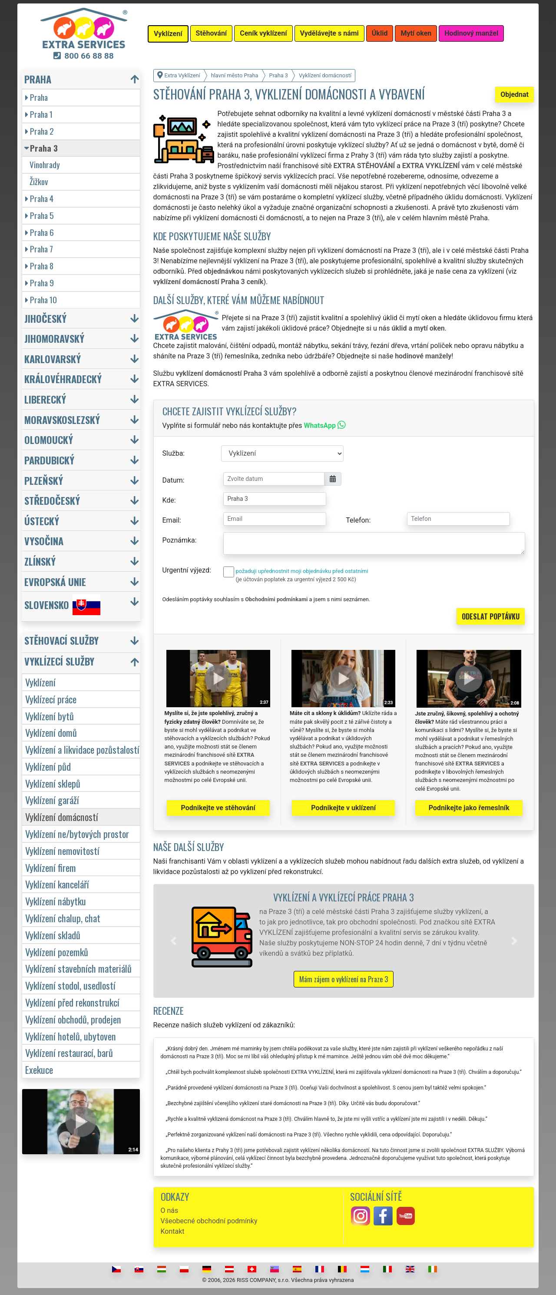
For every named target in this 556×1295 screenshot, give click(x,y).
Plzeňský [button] (43, 480)
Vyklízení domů (51, 732)
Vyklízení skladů (52, 934)
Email (171, 520)
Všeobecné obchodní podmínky (209, 1221)
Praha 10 (41, 299)
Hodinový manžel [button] (471, 33)
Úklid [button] (380, 33)
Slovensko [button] (62, 604)
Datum (172, 480)
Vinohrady (45, 164)
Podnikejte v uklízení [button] (343, 808)
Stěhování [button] (211, 33)
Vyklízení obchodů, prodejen (73, 1019)
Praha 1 (39, 114)
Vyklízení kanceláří (57, 884)
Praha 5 (39, 215)
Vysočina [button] (43, 540)
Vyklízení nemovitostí (62, 850)
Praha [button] (37, 79)
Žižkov (39, 181)
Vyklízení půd (48, 766)
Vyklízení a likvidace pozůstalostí (82, 749)
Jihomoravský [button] (54, 338)
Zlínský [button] (40, 561)
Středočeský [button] (52, 500)
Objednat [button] (514, 94)
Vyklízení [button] (168, 34)
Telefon (357, 520)
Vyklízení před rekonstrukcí (72, 1002)
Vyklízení (40, 682)
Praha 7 (39, 248)
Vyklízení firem (50, 867)
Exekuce (39, 1069)
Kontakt (173, 1231)
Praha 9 (39, 282)
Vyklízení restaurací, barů (69, 1052)
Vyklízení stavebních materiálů (78, 968)
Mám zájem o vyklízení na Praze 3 (343, 979)
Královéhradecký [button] (63, 378)
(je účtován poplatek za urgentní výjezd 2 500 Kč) (296, 579)
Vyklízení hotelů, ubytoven (70, 1036)
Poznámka (178, 540)
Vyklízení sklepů (52, 783)
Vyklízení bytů (49, 716)
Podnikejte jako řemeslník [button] (469, 808)
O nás (170, 1210)
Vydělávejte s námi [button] (329, 33)
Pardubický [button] (49, 460)
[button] (173, 940)
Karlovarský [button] (52, 358)
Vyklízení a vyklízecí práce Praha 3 (343, 897)
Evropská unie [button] (55, 581)
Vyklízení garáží (52, 799)
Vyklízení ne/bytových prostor (77, 833)
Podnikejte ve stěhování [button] (218, 808)
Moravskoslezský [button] (62, 419)
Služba (172, 453)
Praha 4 (39, 198)
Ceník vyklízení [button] (263, 33)
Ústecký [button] (41, 520)
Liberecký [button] (45, 399)
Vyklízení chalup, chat (62, 918)
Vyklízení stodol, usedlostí (70, 985)
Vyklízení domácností (61, 816)
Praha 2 (39, 131)
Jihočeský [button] (45, 318)
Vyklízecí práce (50, 699)
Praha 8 (39, 265)
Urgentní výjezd (185, 570)
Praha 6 (39, 232)
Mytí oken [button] (415, 33)
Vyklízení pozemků (56, 951)
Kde (168, 500)
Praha (36, 97)
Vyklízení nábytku (55, 901)
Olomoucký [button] (48, 439)
